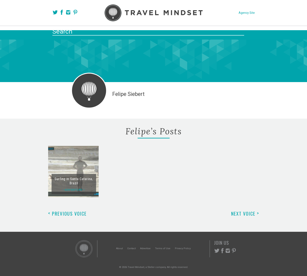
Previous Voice (67, 213)
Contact (131, 248)
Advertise (145, 248)
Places (133, 32)
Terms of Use (162, 248)
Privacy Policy (183, 248)
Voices (112, 32)
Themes (155, 32)
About (119, 248)
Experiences (182, 32)
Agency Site (247, 12)
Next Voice (245, 213)
